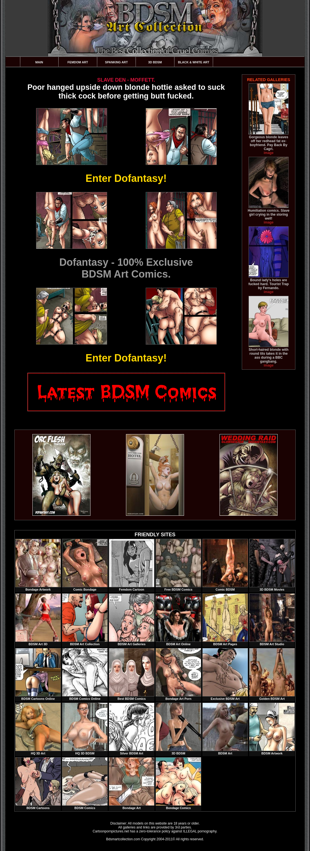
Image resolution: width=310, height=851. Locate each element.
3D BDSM (155, 62)
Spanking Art (116, 62)
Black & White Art (193, 62)
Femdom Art (78, 62)
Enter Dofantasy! (126, 178)
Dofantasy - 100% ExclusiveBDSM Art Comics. (126, 268)
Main (39, 62)
